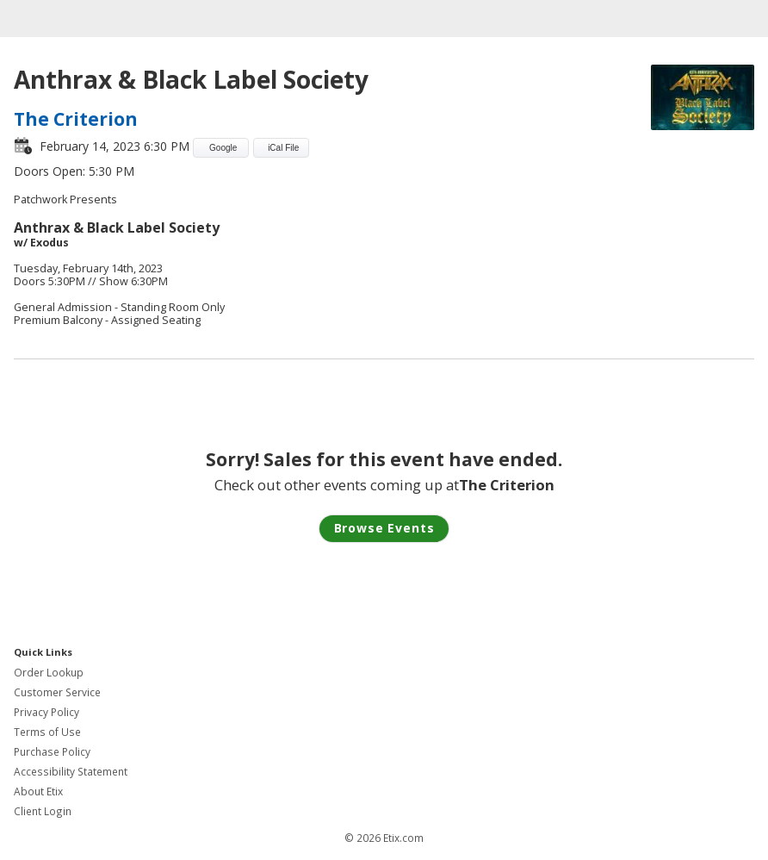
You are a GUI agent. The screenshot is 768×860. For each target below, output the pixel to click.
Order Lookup (49, 672)
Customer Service (57, 692)
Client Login (42, 811)
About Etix (38, 791)
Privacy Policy (46, 712)
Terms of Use (47, 732)
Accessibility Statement (70, 771)
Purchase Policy (52, 751)
